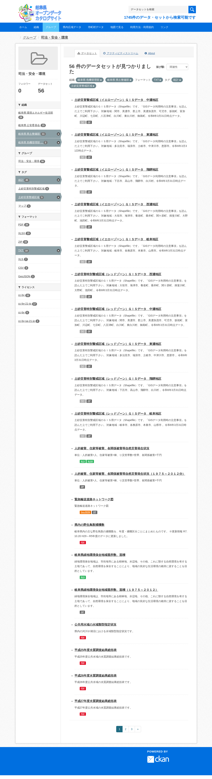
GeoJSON (85, 512)
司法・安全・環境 (54, 37)
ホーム (23, 27)
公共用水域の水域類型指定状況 (95, 624)
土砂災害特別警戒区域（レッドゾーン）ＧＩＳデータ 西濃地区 (117, 274)
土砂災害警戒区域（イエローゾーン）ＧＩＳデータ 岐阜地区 (116, 239)
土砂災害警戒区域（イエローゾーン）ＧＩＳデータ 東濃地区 (116, 134)
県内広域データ (72, 27)
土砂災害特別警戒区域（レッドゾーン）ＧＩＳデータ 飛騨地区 (117, 378)
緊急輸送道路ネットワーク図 (93, 499)
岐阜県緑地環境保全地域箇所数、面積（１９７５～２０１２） (116, 589)
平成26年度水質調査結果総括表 (95, 675)
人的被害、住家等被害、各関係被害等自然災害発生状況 (111, 448)
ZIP (89, 122)
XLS (83, 461)
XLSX (90, 461)
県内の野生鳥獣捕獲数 (89, 524)
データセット (87, 53)
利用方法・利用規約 (142, 27)
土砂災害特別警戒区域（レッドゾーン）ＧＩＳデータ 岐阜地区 (117, 413)
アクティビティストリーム (120, 53)
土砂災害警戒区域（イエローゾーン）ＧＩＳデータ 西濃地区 (116, 204)
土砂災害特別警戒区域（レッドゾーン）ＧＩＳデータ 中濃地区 (117, 309)
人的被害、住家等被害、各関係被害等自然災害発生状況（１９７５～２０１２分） (129, 473)
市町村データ (96, 27)
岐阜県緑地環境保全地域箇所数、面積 (99, 554)
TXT (83, 122)
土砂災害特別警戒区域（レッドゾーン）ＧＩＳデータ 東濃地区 (117, 343)
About (150, 53)
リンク (164, 27)
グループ (51, 27)
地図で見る (116, 27)
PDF (83, 542)
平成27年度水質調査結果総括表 (95, 701)
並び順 (160, 66)
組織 (36, 27)
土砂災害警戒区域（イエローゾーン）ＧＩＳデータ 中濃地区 (116, 99)
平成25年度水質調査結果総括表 (95, 650)
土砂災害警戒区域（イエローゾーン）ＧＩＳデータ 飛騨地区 (116, 169)
